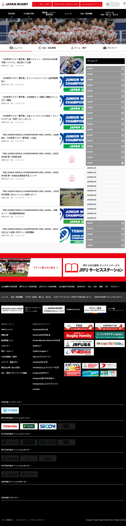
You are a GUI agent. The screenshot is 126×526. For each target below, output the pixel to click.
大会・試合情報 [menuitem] (86, 14)
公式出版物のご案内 (9, 357)
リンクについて (21, 520)
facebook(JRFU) (39, 330)
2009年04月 (91, 204)
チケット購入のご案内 (41, 4)
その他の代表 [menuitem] (28, 14)
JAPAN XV (81, 287)
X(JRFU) (36, 346)
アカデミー (115, 287)
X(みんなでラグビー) (41, 357)
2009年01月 (91, 218)
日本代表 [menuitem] (11, 14)
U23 (89, 287)
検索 (107, 4)
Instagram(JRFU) (40, 373)
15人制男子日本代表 (9, 287)
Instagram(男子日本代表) (42, 378)
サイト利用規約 (7, 520)
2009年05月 (91, 200)
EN (124, 5)
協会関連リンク (7, 340)
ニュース (4, 297)
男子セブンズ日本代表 (28, 287)
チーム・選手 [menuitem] (80, 48)
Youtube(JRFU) (39, 362)
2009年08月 (91, 186)
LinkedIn (36, 389)
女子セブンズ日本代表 (47, 287)
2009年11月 (91, 173)
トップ (4, 21)
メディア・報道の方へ (9, 362)
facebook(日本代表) (40, 335)
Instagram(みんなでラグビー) (44, 384)
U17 (106, 287)
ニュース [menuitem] (68, 14)
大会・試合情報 (17, 297)
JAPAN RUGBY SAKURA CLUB (65, 4)
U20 (95, 287)
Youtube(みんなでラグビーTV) (45, 368)
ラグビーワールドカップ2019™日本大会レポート (72, 297)
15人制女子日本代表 (67, 287)
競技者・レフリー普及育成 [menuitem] (49, 14)
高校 (101, 287)
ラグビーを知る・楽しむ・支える (38, 297)
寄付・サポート (7, 351)
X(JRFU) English (39, 351)
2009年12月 (91, 168)
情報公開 (4, 335)
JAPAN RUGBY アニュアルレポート (108, 297)
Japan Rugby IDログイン (90, 4)
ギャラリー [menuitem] (112, 48)
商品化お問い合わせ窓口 (10, 368)
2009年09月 (91, 182)
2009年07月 (91, 191)
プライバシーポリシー (37, 520)
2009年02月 (91, 213)
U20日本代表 (14, 21)
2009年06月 (91, 195)
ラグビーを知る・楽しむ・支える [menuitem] (109, 14)
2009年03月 (91, 209)
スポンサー (5, 346)
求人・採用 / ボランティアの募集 (14, 373)
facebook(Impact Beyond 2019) (45, 340)
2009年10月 (91, 177)
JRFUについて (7, 330)
